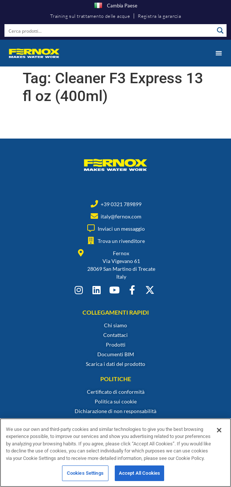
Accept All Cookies (139, 478)
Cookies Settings (85, 478)
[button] (219, 53)
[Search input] (110, 30)
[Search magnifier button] (220, 30)
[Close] (219, 435)
